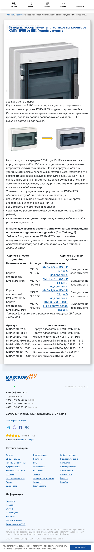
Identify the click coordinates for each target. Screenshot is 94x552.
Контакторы (39, 466)
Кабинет (63, 4)
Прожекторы (66, 474)
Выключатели (39, 486)
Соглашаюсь (80, 547)
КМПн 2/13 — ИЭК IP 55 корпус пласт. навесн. (55, 305)
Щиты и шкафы (13, 459)
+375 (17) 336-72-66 (20, 399)
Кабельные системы (15, 463)
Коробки (64, 482)
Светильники (66, 470)
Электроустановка (69, 459)
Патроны (10, 474)
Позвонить (80, 4)
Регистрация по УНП (15, 524)
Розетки (64, 478)
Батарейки (38, 470)
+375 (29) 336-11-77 (16, 392)
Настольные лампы (15, 478)
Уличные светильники (43, 478)
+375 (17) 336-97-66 (21, 407)
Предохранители (68, 466)
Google (30, 439)
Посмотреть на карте (16, 420)
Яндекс (21, 439)
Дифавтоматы (13, 466)
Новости (10, 505)
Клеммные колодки (15, 470)
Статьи (9, 509)
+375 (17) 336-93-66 (20, 403)
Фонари (36, 474)
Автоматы (65, 463)
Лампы (9, 455)
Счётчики (37, 459)
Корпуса (37, 482)
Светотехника (40, 455)
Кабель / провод (68, 455)
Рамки (9, 482)
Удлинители (11, 486)
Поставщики (12, 512)
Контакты (10, 501)
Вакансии (10, 516)
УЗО (35, 463)
